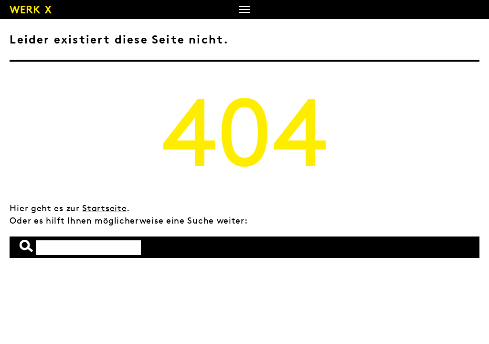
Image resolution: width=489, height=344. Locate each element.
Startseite (104, 208)
